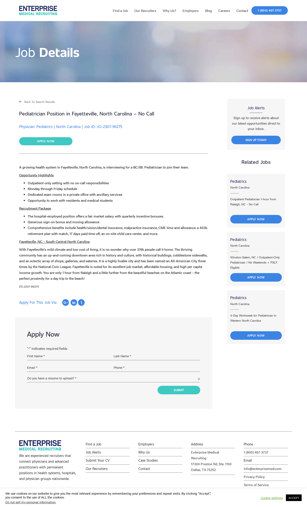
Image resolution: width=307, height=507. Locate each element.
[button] (37, 101)
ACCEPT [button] (293, 498)
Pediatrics (238, 182)
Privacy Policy (254, 475)
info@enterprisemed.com (263, 467)
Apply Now (256, 220)
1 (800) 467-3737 (256, 450)
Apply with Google (65, 302)
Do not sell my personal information (30, 502)
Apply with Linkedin (74, 302)
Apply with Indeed (81, 302)
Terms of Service (256, 483)
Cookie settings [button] (272, 498)
